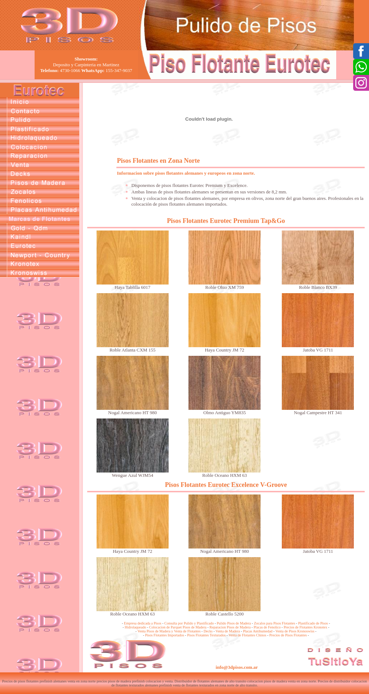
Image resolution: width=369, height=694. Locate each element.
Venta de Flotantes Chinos (247, 635)
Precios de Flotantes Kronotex (305, 627)
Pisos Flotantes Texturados (206, 635)
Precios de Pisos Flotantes (288, 635)
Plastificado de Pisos (313, 623)
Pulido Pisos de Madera (234, 623)
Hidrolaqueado (135, 627)
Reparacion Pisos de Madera (229, 627)
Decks (208, 631)
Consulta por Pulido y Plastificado (189, 623)
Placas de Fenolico (267, 627)
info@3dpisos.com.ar (237, 667)
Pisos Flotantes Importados (164, 635)
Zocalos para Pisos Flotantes (274, 623)
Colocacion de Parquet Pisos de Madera (177, 627)
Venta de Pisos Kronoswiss (294, 631)
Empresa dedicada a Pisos (142, 623)
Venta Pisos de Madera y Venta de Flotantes (168, 631)
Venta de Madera (227, 631)
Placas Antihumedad (257, 631)
